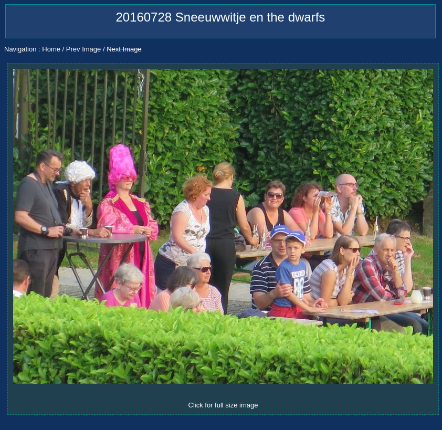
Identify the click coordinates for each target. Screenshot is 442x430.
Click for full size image (223, 405)
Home (51, 49)
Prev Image (83, 49)
